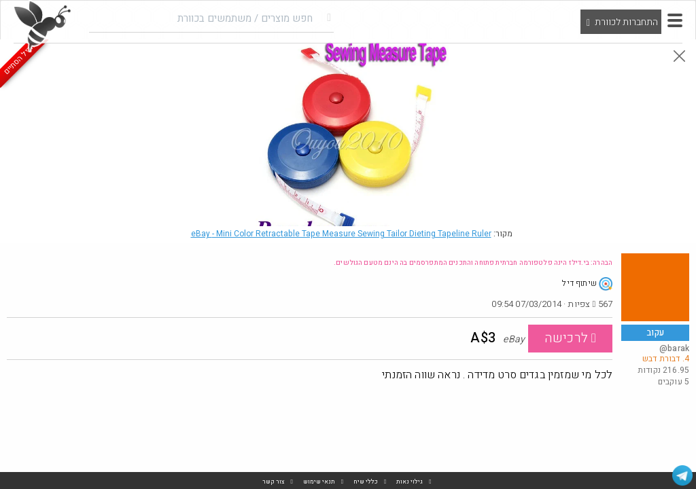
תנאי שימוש (319, 481)
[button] (674, 20)
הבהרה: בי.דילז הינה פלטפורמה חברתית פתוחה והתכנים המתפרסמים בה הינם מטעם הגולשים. (473, 263)
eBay (341, 234)
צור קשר (273, 481)
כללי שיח (365, 481)
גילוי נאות (409, 481)
